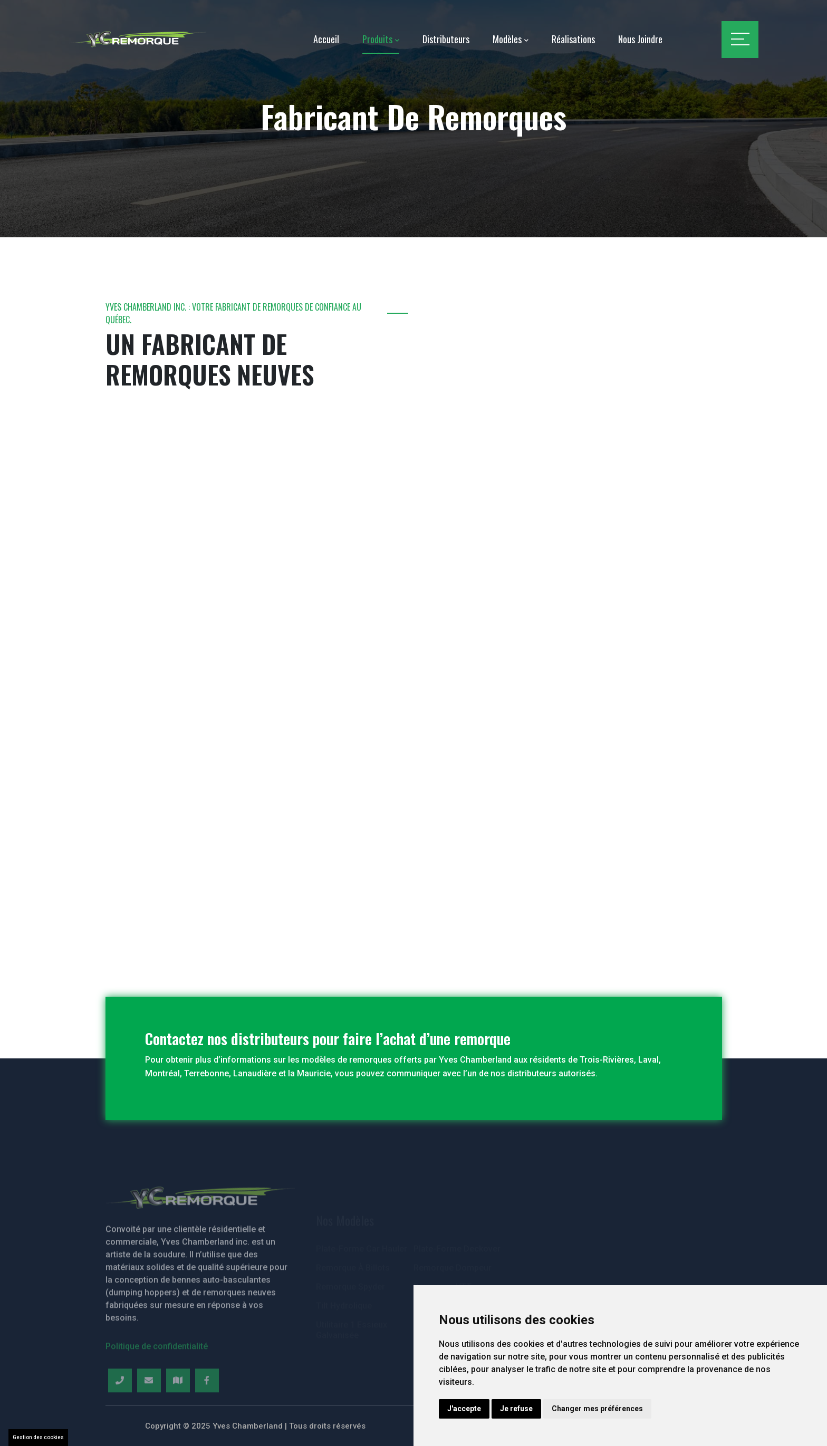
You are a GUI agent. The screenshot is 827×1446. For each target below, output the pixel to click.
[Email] (149, 1408)
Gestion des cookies (38, 1437)
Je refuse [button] (516, 1408)
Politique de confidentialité (156, 1374)
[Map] (178, 1408)
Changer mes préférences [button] (597, 1408)
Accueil (326, 39)
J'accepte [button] (464, 1408)
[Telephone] (120, 1408)
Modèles (507, 39)
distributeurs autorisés (551, 1073)
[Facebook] (207, 1408)
